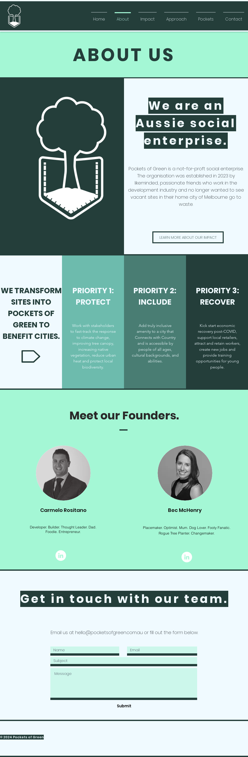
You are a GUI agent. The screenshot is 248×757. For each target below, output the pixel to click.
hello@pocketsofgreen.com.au (109, 632)
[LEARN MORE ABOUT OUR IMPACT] (188, 237)
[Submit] (124, 706)
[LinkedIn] (60, 555)
